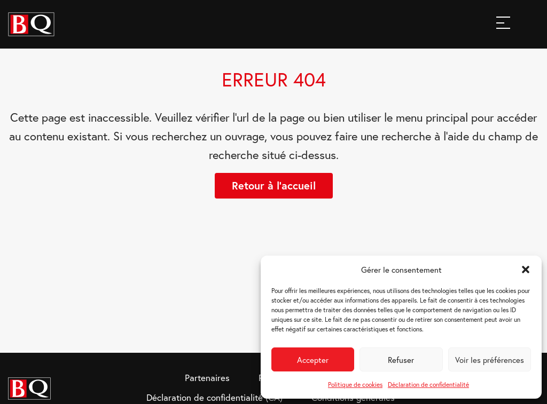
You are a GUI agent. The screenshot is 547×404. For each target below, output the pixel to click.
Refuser (401, 359)
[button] (525, 269)
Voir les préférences (489, 359)
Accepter (313, 359)
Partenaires (207, 377)
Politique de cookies (355, 385)
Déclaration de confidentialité (428, 385)
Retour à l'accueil (274, 185)
